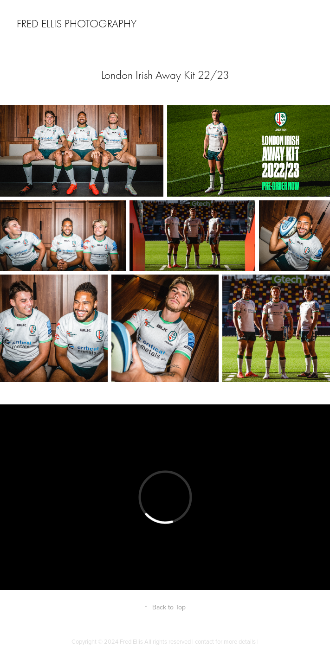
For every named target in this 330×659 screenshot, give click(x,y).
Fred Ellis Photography (76, 23)
